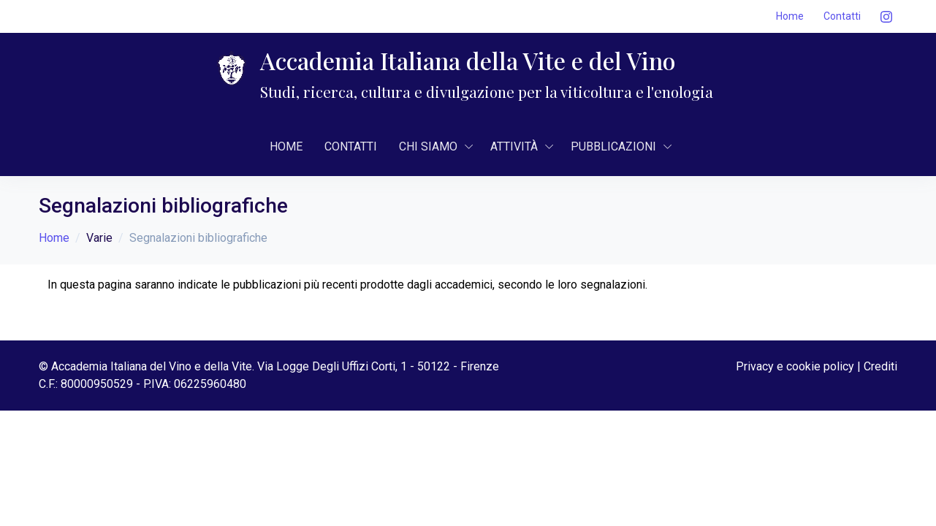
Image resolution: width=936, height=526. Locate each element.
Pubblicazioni (613, 146)
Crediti (880, 366)
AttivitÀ (514, 146)
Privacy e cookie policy (795, 366)
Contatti (842, 16)
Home (790, 16)
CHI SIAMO (428, 146)
